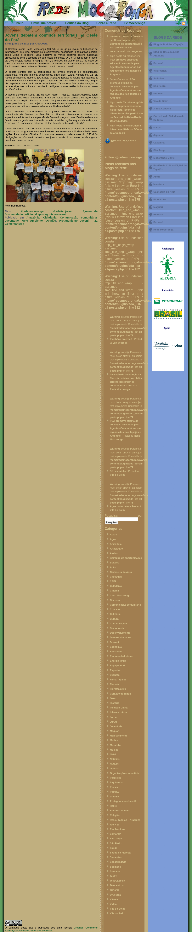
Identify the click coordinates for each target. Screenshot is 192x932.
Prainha (114, 796)
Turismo (115, 889)
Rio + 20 (114, 824)
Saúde (113, 848)
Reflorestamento (119, 810)
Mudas (114, 740)
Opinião (51, 220)
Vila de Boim (120, 342)
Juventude (12, 220)
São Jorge (116, 838)
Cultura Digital (118, 623)
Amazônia (33, 217)
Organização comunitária (124, 773)
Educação (115, 651)
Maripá (157, 127)
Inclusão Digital (119, 707)
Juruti (113, 721)
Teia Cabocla (117, 880)
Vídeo (113, 904)
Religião (115, 815)
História (114, 703)
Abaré (113, 534)
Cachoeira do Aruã (121, 572)
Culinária (115, 614)
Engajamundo (118, 665)
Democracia (117, 628)
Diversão (115, 642)
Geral (113, 698)
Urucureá (115, 894)
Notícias (115, 759)
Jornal (113, 717)
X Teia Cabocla (162, 108)
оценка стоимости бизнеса (126, 36)
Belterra (114, 562)
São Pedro (116, 843)
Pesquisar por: (124, 515)
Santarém (115, 833)
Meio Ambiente (32, 220)
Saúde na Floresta (120, 852)
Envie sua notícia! (44, 23)
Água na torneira (120, 506)
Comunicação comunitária (78, 217)
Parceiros (115, 777)
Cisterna (115, 600)
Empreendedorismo (121, 656)
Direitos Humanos (120, 637)
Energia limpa (118, 660)
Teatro (113, 876)
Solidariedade (118, 861)
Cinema (114, 590)
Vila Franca (160, 70)
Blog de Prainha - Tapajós (168, 44)
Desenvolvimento (120, 632)
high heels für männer (123, 56)
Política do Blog (77, 23)
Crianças (115, 609)
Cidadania (49, 217)
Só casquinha (118, 471)
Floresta (115, 684)
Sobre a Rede (106, 23)
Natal (113, 754)
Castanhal (116, 576)
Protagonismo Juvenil (74, 220)
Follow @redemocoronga (123, 157)
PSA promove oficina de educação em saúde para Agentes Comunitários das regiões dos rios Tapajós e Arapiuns (125, 67)
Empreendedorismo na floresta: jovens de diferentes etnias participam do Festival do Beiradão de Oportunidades (126, 113)
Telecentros (117, 885)
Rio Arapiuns (117, 829)
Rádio (113, 805)
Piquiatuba (116, 782)
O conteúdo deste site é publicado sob (30, 927)
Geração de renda (120, 693)
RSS (178, 23)
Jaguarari (159, 135)
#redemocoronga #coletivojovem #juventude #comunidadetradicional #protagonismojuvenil (51, 213)
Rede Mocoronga (120, 389)
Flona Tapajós (118, 679)
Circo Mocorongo (120, 595)
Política (114, 791)
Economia (116, 646)
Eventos (115, 674)
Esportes (115, 670)
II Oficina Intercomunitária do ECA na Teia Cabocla (126, 129)
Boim (113, 567)
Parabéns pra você (121, 339)
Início (19, 23)
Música (114, 749)
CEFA (113, 581)
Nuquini (114, 763)
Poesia (114, 787)
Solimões (115, 866)
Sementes (115, 857)
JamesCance (117, 79)
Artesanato (116, 548)
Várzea (114, 899)
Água (113, 539)
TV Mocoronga (134, 23)
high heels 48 (118, 125)
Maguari (114, 731)
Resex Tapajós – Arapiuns (125, 819)
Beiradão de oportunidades (126, 557)
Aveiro (113, 553)
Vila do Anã (116, 913)
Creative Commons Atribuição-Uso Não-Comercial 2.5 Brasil (51, 929)
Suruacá (115, 871)
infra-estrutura (118, 712)
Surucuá (158, 63)
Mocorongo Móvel (163, 157)
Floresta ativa (118, 688)
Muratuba (115, 745)
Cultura (114, 618)
